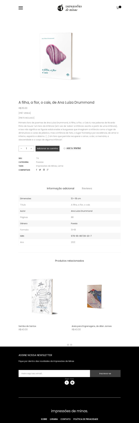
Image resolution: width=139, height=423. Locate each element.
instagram (72, 382)
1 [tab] (68, 345)
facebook (67, 382)
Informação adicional (60, 188)
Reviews (87, 188)
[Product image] (43, 296)
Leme (60, 165)
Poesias (39, 162)
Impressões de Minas (46, 165)
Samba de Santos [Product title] (27, 326)
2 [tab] (71, 345)
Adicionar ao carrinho (47, 148)
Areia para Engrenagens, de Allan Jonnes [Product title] (92, 326)
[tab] (60, 188)
